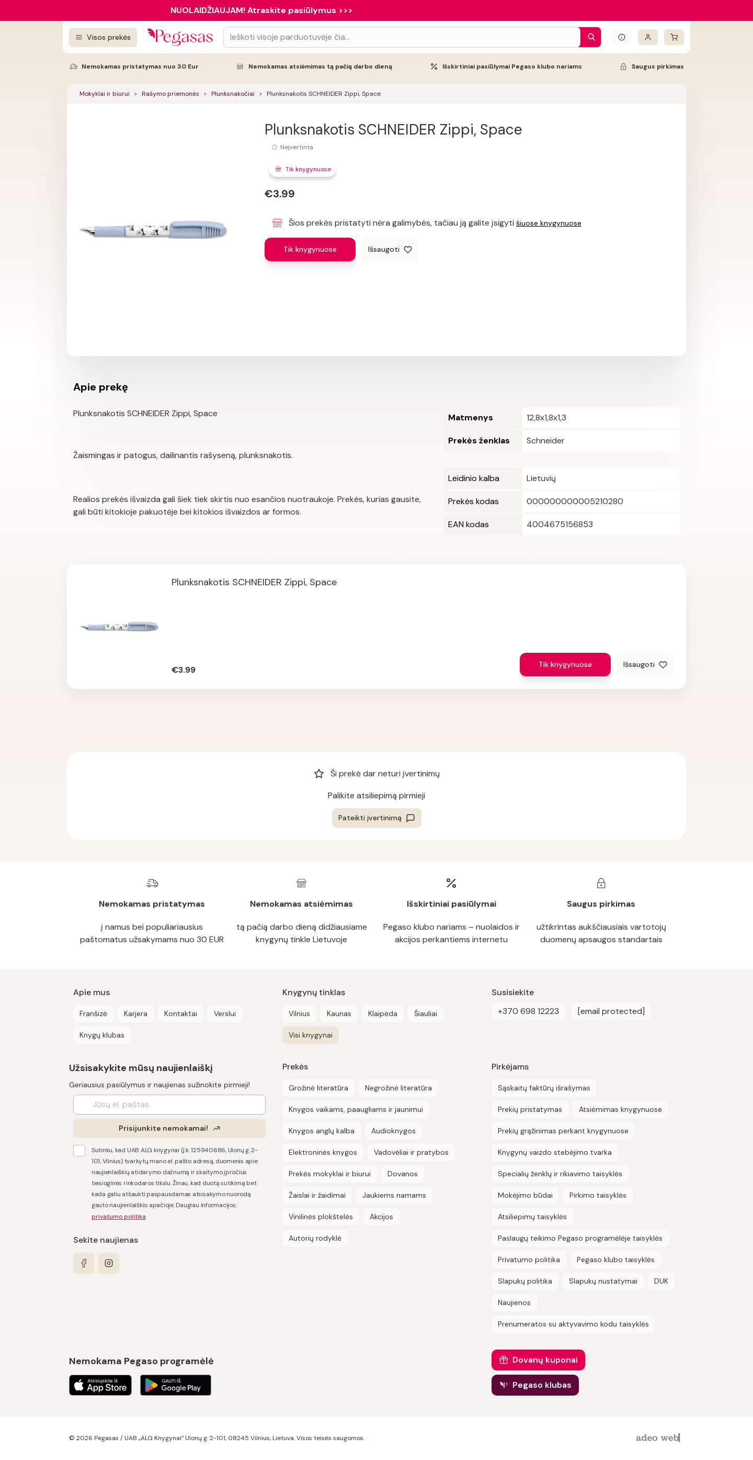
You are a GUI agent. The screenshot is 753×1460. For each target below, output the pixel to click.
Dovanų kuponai (545, 1359)
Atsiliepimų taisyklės (532, 1216)
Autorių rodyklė (315, 1238)
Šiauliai (425, 1013)
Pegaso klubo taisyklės (616, 1259)
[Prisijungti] (648, 37)
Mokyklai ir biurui (104, 94)
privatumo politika (119, 1216)
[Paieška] (588, 37)
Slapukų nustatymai (603, 1281)
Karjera (135, 1013)
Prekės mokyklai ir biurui (330, 1173)
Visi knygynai (311, 1035)
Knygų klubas (101, 1035)
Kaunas (339, 1013)
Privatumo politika (529, 1259)
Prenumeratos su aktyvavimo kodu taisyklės (573, 1324)
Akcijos (381, 1216)
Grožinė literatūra (318, 1088)
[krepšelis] (674, 37)
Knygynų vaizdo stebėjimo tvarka (555, 1152)
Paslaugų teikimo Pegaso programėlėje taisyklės (580, 1238)
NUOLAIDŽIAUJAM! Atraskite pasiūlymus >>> (261, 10)
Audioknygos (393, 1130)
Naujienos (514, 1302)
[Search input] (401, 37)
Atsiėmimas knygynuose (620, 1109)
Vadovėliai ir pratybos (411, 1152)
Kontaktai (180, 1013)
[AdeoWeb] (659, 1438)
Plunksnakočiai (233, 94)
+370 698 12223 (528, 1011)
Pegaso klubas (542, 1384)
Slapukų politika (525, 1281)
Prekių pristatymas (530, 1109)
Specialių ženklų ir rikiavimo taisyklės (560, 1173)
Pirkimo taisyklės (597, 1195)
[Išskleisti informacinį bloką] (622, 37)
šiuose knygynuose (548, 223)
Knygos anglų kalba (322, 1130)
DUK (661, 1281)
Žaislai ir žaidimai (317, 1195)
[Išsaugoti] (390, 249)
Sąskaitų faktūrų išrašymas (544, 1088)
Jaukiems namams (394, 1195)
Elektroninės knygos (323, 1152)
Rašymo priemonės (170, 94)
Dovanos (402, 1173)
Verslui (225, 1013)
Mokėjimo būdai (525, 1195)
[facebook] (83, 1263)
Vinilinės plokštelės (321, 1216)
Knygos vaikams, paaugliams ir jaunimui (356, 1109)
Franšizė (93, 1013)
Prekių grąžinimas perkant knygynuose (563, 1130)
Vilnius (299, 1013)
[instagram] (108, 1263)
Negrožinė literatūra (398, 1088)
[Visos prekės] (103, 37)
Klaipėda (382, 1013)
